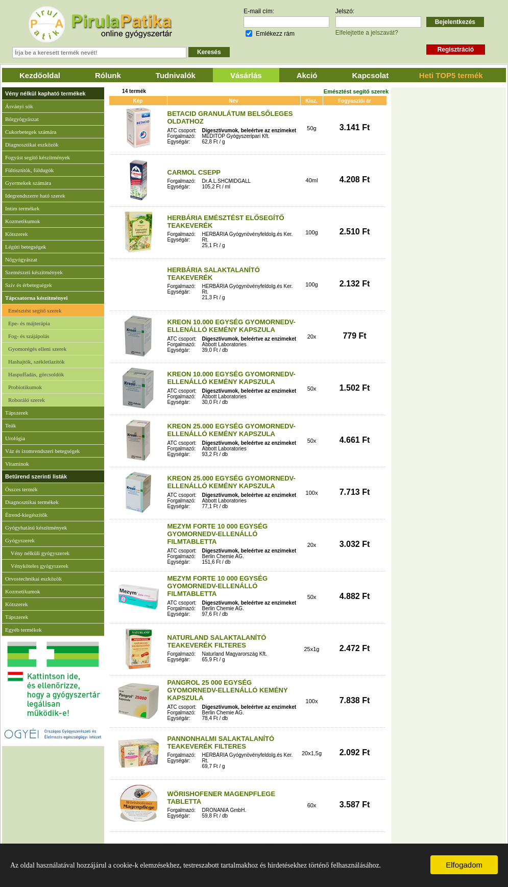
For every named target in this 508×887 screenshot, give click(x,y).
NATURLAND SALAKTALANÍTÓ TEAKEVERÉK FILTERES (217, 641)
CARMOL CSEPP (194, 172)
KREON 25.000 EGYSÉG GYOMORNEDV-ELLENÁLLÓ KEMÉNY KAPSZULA (231, 430)
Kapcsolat (370, 75)
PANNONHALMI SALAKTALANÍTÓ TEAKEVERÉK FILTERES (221, 742)
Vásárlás (246, 75)
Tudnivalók (176, 75)
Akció (307, 75)
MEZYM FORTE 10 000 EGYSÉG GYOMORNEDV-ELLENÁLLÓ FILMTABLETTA (217, 533)
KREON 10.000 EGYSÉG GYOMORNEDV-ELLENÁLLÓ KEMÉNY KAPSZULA (231, 325)
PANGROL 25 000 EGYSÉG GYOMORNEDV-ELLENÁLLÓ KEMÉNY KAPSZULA (227, 690)
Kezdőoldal (39, 75)
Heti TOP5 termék (451, 75)
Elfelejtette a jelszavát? (366, 32)
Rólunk (108, 75)
